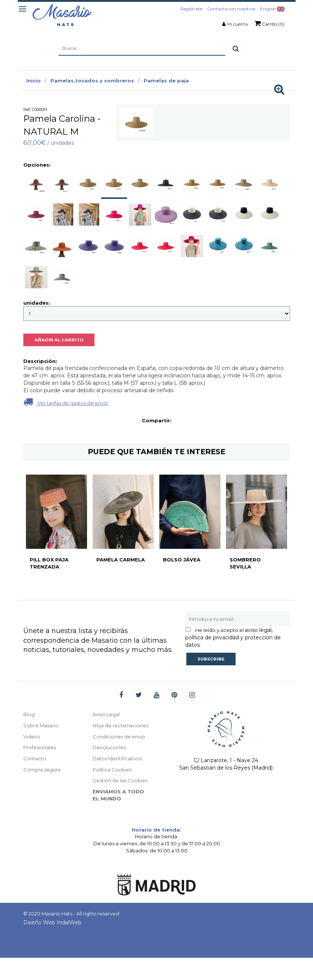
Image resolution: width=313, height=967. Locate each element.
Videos (32, 737)
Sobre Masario (41, 726)
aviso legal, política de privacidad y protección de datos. (233, 637)
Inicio (33, 80)
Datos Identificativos (119, 767)
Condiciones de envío (120, 744)
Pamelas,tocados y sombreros (92, 80)
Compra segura (43, 770)
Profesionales (40, 748)
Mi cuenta (237, 24)
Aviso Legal (107, 715)
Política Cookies (113, 778)
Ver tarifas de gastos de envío (65, 401)
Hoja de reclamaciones (111, 730)
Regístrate (191, 9)
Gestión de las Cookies (122, 789)
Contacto (35, 759)
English (272, 9)
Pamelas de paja (166, 80)
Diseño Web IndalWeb (52, 931)
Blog (29, 715)
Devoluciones (110, 756)
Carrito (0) (269, 23)
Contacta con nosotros (231, 9)
